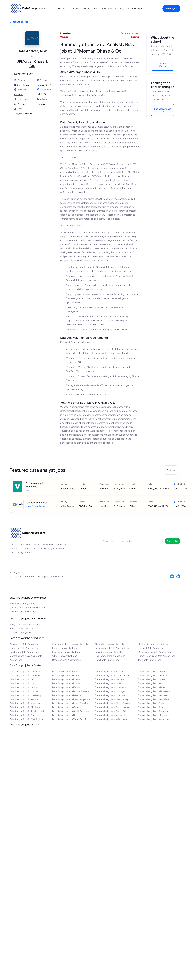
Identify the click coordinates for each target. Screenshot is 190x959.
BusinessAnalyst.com (162, 110)
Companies (109, 8)
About (86, 8)
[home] (27, 8)
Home (61, 8)
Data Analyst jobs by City (24, 724)
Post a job (171, 8)
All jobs (171, 470)
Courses (74, 8)
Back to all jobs (19, 21)
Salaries (124, 8)
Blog (96, 8)
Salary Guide (162, 64)
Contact (137, 8)
